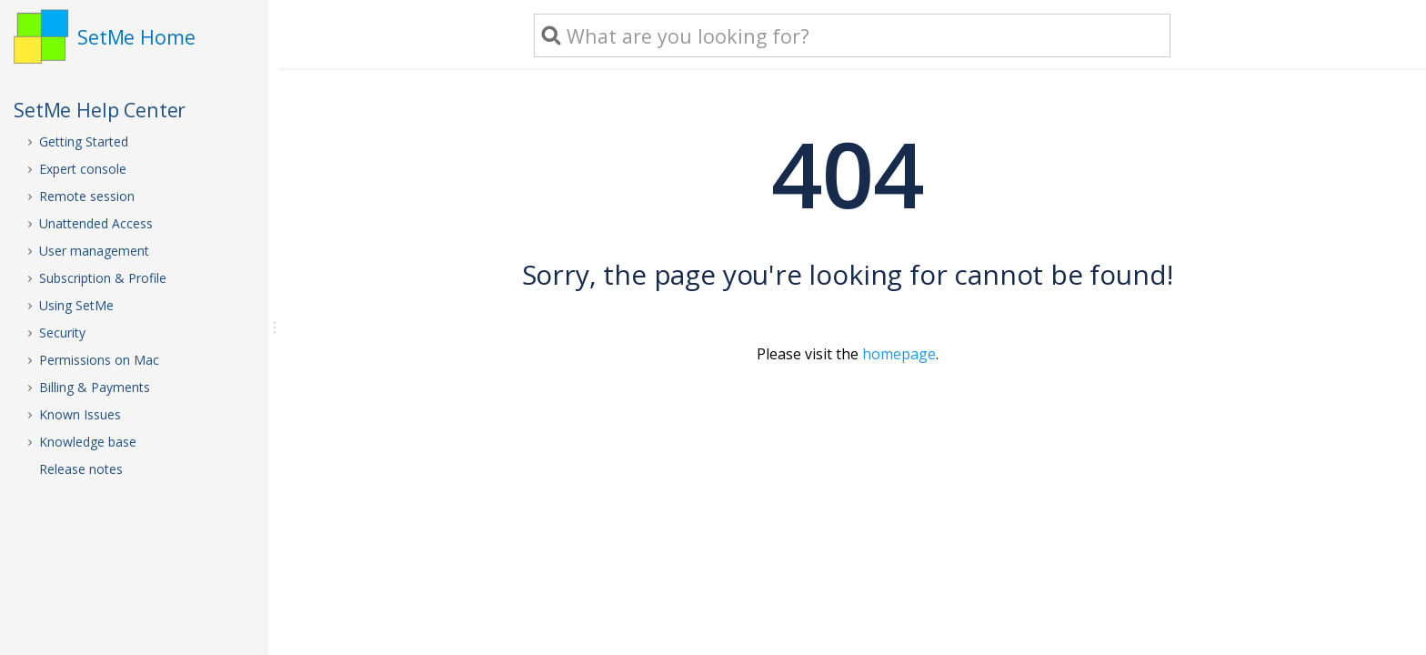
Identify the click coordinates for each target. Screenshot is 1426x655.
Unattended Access (96, 223)
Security (62, 332)
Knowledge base (87, 441)
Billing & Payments (94, 387)
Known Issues (80, 414)
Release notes (81, 469)
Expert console (82, 168)
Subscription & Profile (102, 278)
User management (94, 250)
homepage (899, 354)
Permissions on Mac (99, 359)
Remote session (87, 196)
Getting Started (83, 141)
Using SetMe (76, 305)
